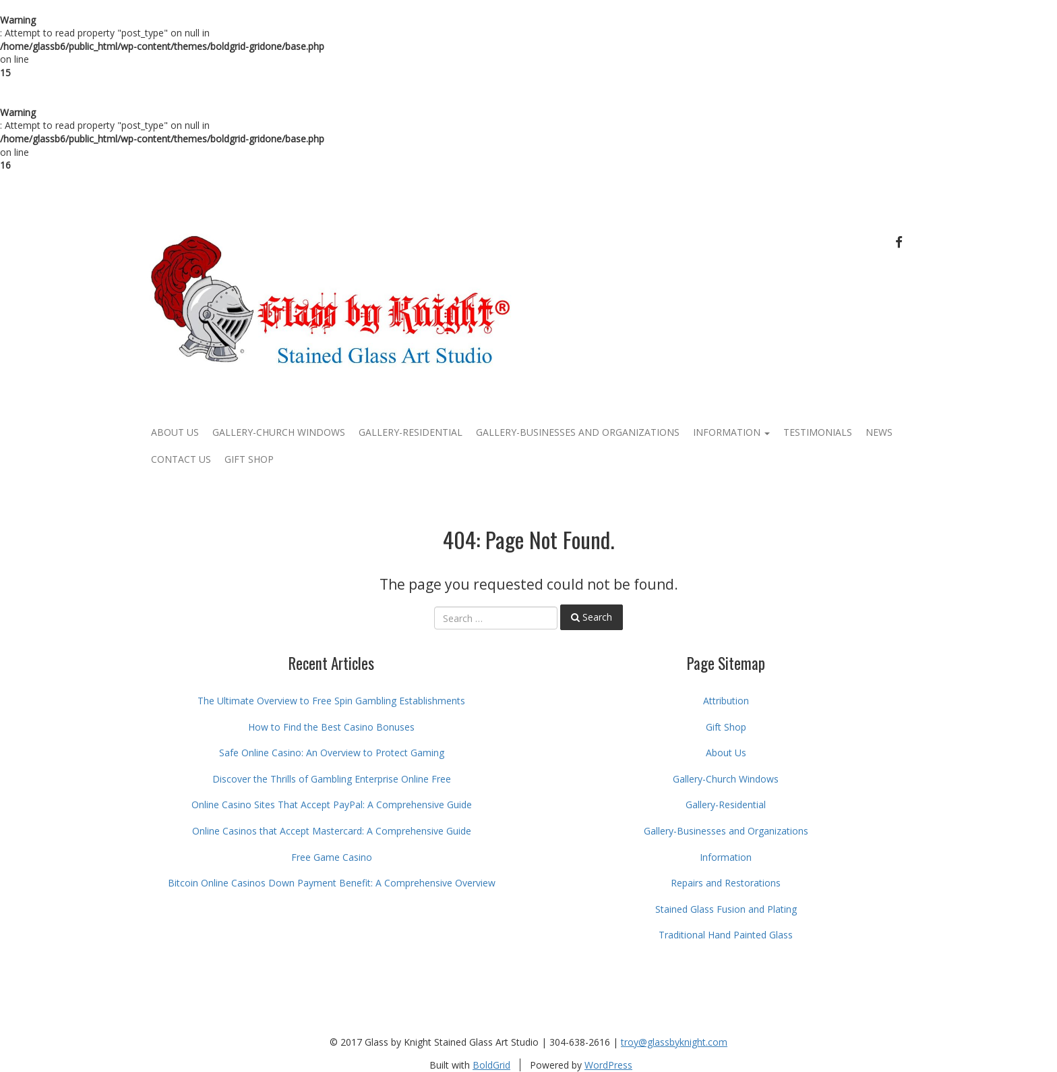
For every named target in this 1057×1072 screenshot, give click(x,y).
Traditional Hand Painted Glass (726, 934)
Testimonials (817, 432)
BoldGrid (491, 1065)
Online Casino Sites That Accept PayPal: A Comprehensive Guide (331, 804)
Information (731, 432)
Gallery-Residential (410, 432)
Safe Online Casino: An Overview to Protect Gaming (331, 752)
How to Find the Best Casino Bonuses (331, 727)
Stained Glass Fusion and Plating (726, 909)
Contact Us (181, 459)
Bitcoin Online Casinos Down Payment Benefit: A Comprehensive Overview (331, 882)
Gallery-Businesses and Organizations (578, 432)
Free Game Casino (331, 857)
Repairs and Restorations (726, 882)
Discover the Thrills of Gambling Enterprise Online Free (331, 778)
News (879, 432)
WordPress (608, 1065)
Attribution (726, 700)
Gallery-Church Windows (278, 432)
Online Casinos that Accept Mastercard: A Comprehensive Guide (331, 830)
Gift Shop (249, 459)
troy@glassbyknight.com (674, 1042)
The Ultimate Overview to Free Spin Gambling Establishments (331, 700)
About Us (175, 432)
